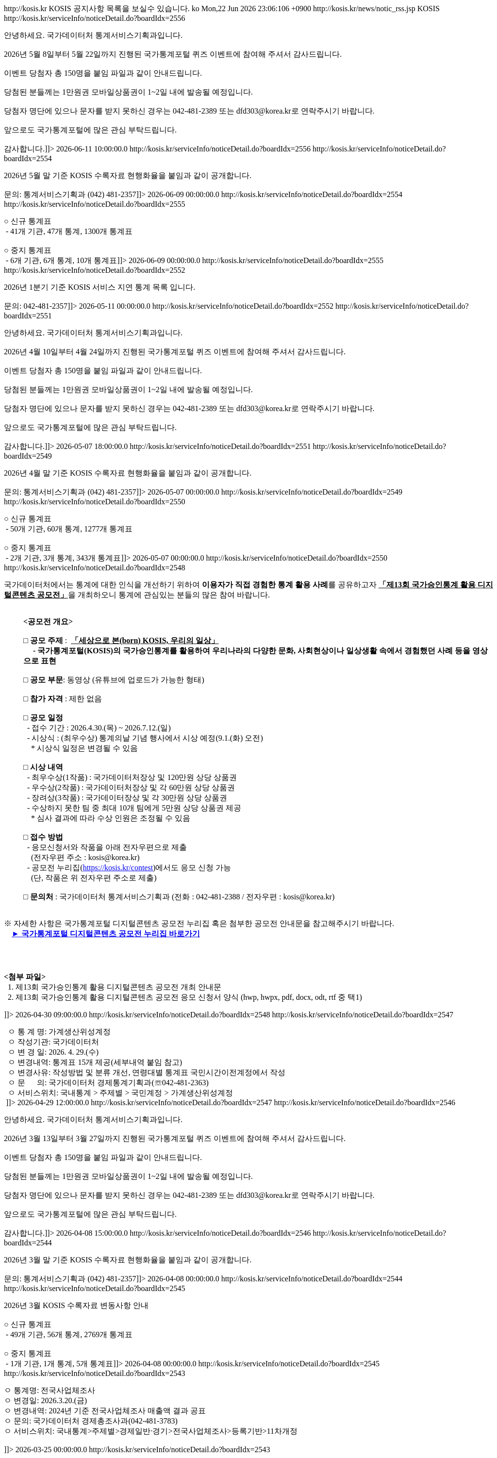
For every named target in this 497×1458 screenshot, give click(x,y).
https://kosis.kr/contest (118, 867)
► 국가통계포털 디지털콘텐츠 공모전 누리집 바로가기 (106, 933)
